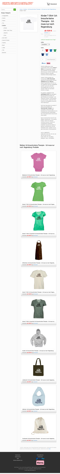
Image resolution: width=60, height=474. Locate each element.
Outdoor (25, 10)
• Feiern (3, 21)
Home (21, 10)
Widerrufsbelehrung (17, 461)
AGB (18, 459)
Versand (46, 33)
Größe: (42, 43)
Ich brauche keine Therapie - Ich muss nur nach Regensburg (42, 10)
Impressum (17, 456)
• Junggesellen (5, 16)
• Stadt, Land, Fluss (7, 31)
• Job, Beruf (4, 38)
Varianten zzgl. (28, 178)
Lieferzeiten (40, 457)
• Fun (3, 24)
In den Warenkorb (51, 60)
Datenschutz (18, 457)
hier (49, 449)
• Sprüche (4, 53)
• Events (3, 19)
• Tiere (4, 36)
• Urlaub (5, 29)
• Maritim (5, 33)
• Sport (3, 46)
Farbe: (42, 48)
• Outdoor (4, 26)
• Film (3, 51)
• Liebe (3, 48)
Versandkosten (40, 456)
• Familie (4, 43)
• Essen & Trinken (5, 41)
